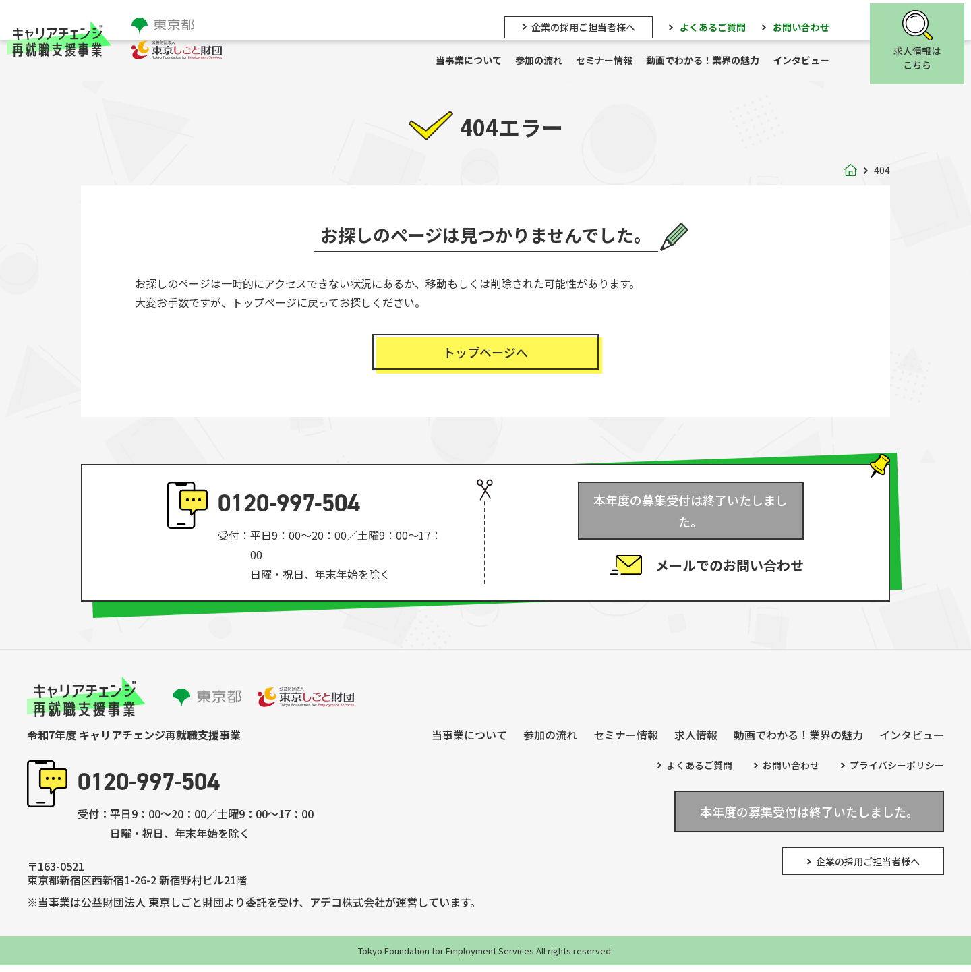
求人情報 (695, 741)
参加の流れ (545, 61)
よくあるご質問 (719, 25)
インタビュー (807, 61)
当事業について (475, 61)
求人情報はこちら (924, 56)
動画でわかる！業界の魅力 (709, 61)
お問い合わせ (807, 25)
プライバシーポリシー (897, 771)
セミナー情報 (611, 61)
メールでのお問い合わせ (729, 555)
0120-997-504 (289, 509)
